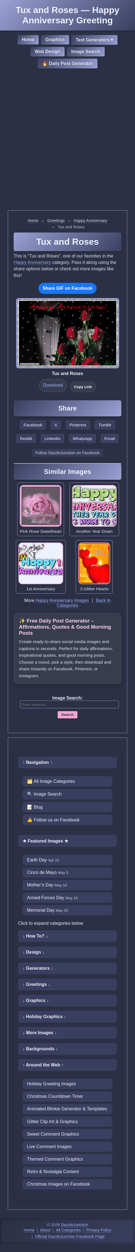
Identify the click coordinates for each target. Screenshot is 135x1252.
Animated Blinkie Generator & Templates (67, 1108)
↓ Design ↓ (33, 952)
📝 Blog (35, 807)
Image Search (85, 51)
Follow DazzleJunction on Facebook (67, 453)
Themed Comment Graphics (55, 1159)
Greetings (56, 220)
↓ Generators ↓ (38, 968)
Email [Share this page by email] (109, 438)
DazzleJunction (74, 1225)
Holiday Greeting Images (51, 1083)
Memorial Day (47, 910)
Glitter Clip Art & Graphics (52, 1121)
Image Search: (67, 698)
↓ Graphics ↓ (36, 1000)
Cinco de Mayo (47, 872)
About (45, 1230)
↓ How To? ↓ (35, 936)
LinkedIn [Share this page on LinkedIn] (52, 438)
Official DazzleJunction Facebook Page (69, 1236)
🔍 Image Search (44, 794)
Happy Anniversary (90, 220)
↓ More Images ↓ (40, 1032)
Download (53, 385)
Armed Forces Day (52, 897)
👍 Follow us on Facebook (53, 820)
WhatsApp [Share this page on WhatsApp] (82, 438)
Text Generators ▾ (94, 40)
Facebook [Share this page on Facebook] (33, 425)
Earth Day (43, 860)
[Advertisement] (67, 140)
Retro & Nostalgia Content (53, 1171)
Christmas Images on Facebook (58, 1184)
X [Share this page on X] (55, 425)
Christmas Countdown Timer (55, 1096)
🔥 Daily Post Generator (67, 63)
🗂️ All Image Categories (51, 781)
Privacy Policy (98, 1230)
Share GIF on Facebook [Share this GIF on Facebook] (67, 288)
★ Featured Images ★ (45, 841)
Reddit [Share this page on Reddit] (26, 438)
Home (28, 39)
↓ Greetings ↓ (36, 984)
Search (67, 715)
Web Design (47, 51)
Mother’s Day (47, 885)
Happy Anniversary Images (62, 600)
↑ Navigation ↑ (37, 762)
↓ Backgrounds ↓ (40, 1048)
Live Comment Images (49, 1146)
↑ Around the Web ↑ (43, 1065)
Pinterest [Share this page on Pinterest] (78, 425)
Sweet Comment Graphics (53, 1134)
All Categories (68, 1230)
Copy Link (83, 387)
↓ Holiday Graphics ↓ (44, 1016)
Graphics (55, 39)
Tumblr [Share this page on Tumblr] (105, 425)
